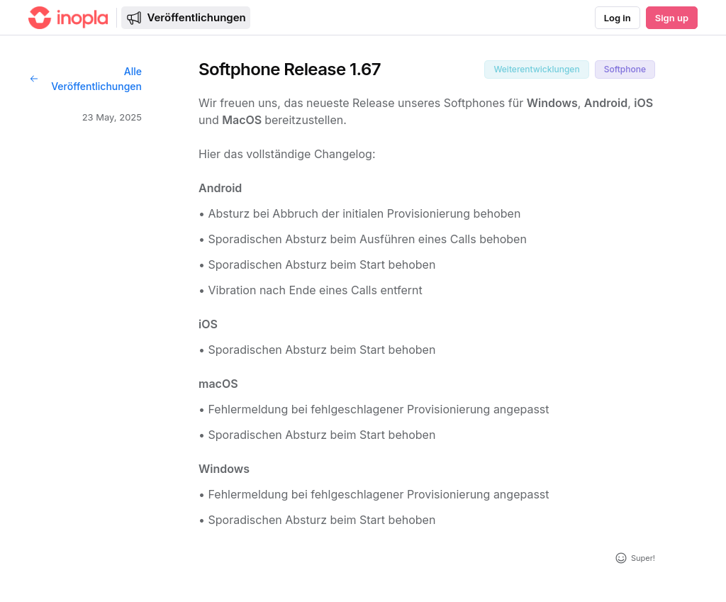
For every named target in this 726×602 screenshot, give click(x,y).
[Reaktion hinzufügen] (634, 558)
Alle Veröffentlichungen (85, 78)
